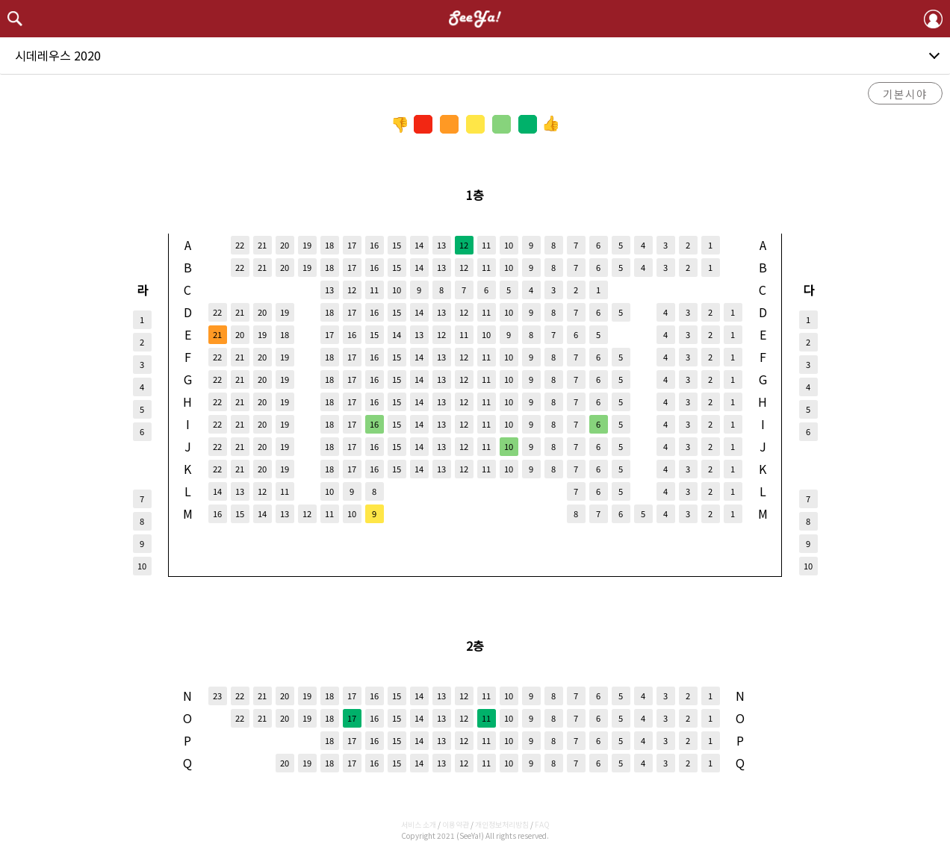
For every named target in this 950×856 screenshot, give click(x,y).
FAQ (542, 824)
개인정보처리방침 (502, 824)
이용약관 (455, 824)
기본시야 (905, 93)
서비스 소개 (418, 824)
